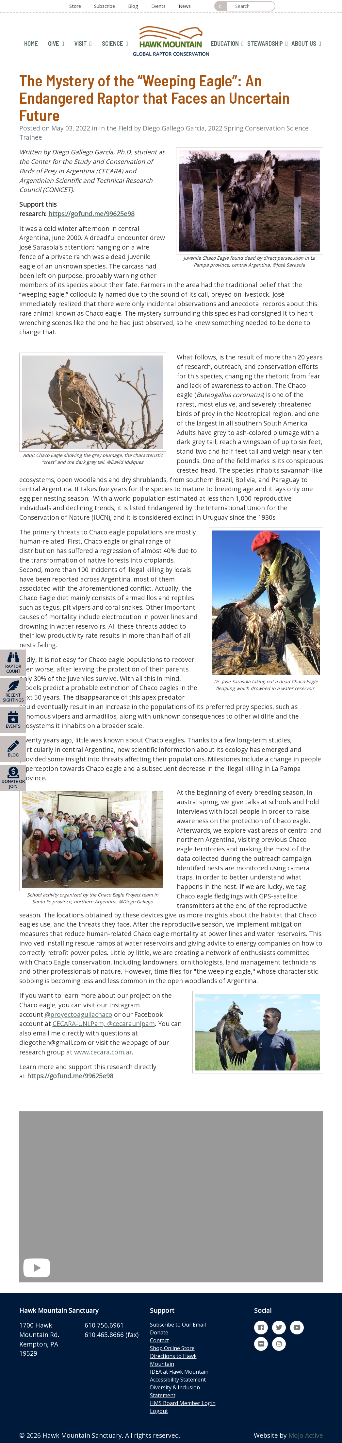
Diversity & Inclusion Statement (175, 1391)
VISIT (83, 43)
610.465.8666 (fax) (111, 1334)
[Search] (250, 6)
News (185, 6)
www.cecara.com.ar (103, 1052)
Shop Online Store (172, 1348)
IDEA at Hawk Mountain (179, 1371)
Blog (133, 6)
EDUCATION (227, 43)
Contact (159, 1340)
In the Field (115, 128)
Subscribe (104, 6)
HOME (31, 43)
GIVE (56, 43)
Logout (159, 1411)
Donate (159, 1332)
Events (158, 6)
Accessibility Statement (178, 1379)
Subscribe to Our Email (178, 1324)
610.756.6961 (104, 1325)
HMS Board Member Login (183, 1403)
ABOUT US (306, 43)
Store (75, 6)
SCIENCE (115, 43)
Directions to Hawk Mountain (173, 1359)
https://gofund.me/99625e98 (91, 213)
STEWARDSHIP (267, 43)
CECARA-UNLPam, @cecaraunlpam (104, 1023)
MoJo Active (305, 1435)
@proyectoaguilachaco (78, 1014)
